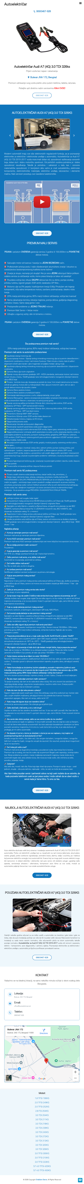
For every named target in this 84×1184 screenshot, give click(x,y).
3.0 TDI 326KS (42, 1149)
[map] (42, 995)
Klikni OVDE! (59, 88)
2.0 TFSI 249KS (42, 1102)
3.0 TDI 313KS (42, 1140)
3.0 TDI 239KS (42, 1128)
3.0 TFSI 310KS (42, 1157)
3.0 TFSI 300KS (42, 1153)
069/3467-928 (42, 11)
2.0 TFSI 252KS (42, 1106)
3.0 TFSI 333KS (42, 1162)
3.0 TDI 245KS (42, 1132)
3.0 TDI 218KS (42, 1124)
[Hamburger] (80, 3)
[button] (10, 135)
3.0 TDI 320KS (42, 1145)
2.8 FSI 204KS (42, 1111)
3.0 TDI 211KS (42, 1119)
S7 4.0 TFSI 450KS (42, 1170)
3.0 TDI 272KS (42, 1136)
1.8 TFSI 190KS (42, 1098)
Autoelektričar (15, 4)
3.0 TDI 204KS (42, 1115)
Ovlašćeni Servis (41, 1179)
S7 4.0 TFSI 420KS (42, 1166)
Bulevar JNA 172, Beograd (42, 77)
